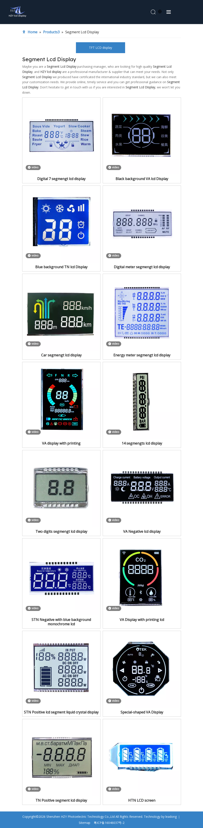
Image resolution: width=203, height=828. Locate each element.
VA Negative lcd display (142, 531)
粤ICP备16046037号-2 (109, 823)
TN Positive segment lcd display (61, 800)
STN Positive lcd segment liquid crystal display (61, 712)
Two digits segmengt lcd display (61, 531)
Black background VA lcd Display (142, 179)
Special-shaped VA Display (142, 712)
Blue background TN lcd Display (61, 267)
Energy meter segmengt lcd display (141, 355)
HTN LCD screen (141, 800)
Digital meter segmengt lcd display (142, 267)
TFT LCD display (100, 48)
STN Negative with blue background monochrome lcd (61, 621)
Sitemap (84, 823)
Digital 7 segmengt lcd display (61, 179)
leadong (171, 817)
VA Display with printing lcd (142, 619)
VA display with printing (61, 443)
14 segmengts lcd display (142, 443)
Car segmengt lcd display (61, 355)
